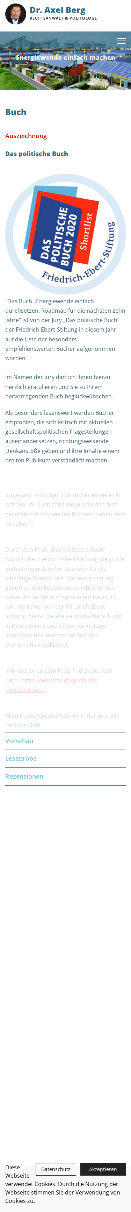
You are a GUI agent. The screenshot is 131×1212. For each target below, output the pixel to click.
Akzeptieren (103, 1169)
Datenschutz (56, 1169)
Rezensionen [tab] (65, 776)
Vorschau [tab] (65, 741)
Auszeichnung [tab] (65, 136)
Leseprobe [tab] (65, 758)
